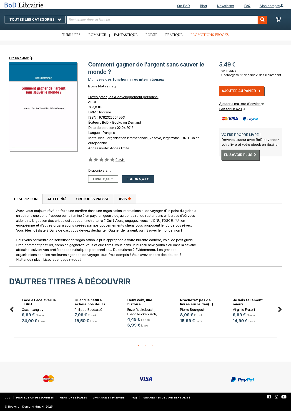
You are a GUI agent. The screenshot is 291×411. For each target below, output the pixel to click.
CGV (7, 397)
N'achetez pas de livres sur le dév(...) (196, 302)
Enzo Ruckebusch (140, 309)
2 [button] (145, 345)
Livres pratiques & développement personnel (123, 97)
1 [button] (138, 345)
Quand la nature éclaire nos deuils (90, 302)
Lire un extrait (19, 58)
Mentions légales (73, 397)
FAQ (247, 6)
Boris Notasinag (102, 86)
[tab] (25, 199)
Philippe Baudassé (88, 309)
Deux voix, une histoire (139, 302)
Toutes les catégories (35, 19)
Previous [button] (11, 308)
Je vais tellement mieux (248, 302)
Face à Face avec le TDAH (39, 302)
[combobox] (167, 20)
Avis (125, 198)
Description (26, 199)
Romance (97, 35)
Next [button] (279, 308)
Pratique (174, 35)
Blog (203, 6)
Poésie (151, 35)
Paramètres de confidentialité (166, 397)
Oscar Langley (32, 309)
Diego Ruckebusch (141, 314)
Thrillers (71, 35)
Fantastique (126, 35)
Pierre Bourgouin (193, 309)
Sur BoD (183, 6)
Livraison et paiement (109, 397)
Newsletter (225, 6)
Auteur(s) (56, 199)
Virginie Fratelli (244, 309)
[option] (40, 311)
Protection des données (35, 397)
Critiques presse (92, 199)
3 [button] (152, 345)
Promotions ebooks (210, 35)
